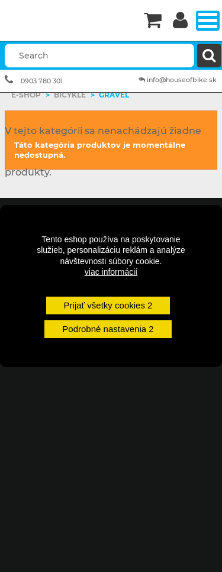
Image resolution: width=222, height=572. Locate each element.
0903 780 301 (42, 81)
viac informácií (111, 272)
